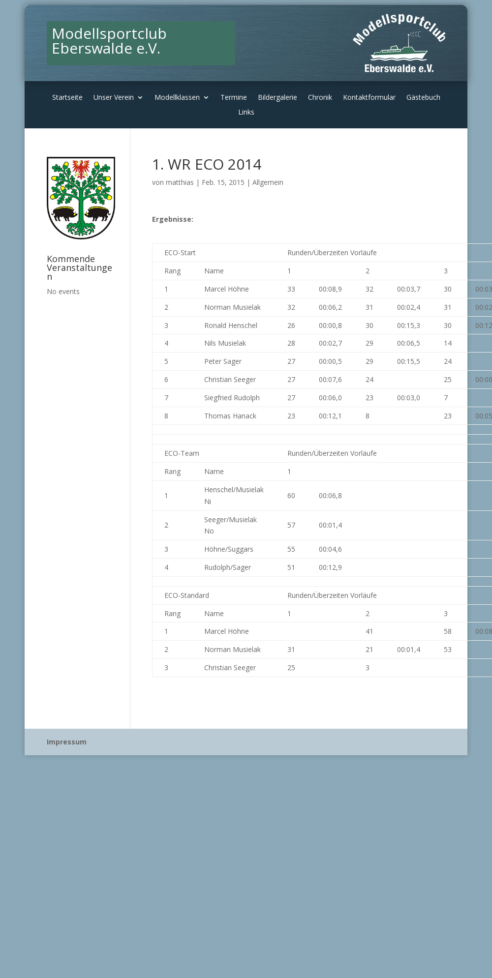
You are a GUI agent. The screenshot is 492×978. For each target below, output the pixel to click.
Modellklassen (177, 98)
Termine (233, 98)
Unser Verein (113, 98)
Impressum (67, 741)
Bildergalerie (277, 98)
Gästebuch (423, 98)
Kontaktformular (369, 98)
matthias (180, 182)
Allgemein (267, 182)
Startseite (67, 98)
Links (246, 113)
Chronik (320, 98)
